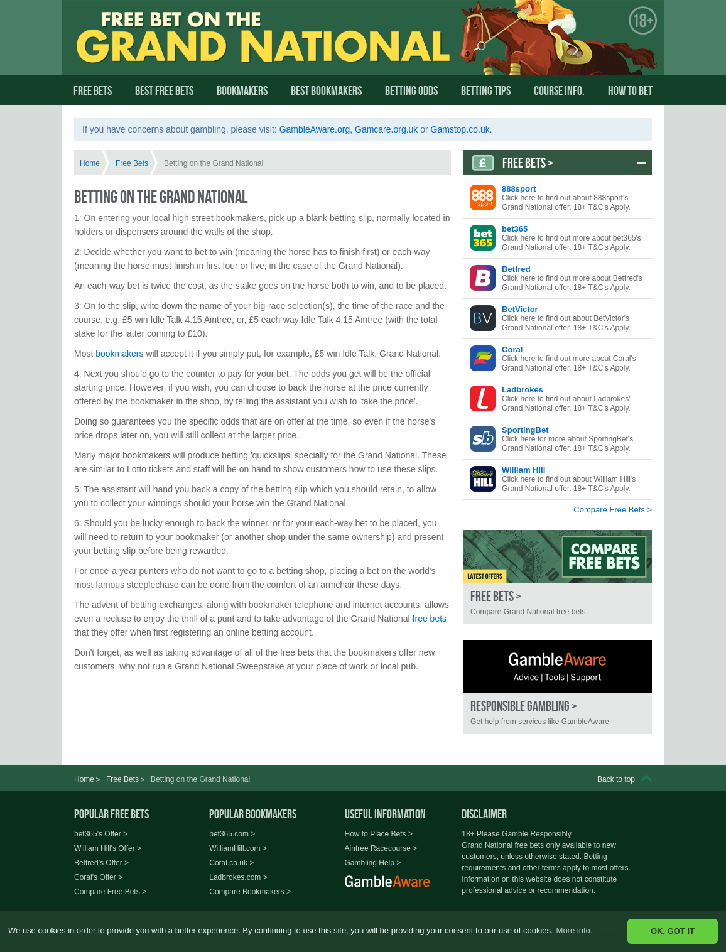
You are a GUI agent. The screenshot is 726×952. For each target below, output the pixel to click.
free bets (430, 619)
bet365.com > (232, 834)
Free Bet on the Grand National (197, 48)
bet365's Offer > (100, 834)
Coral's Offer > (98, 877)
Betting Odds (411, 90)
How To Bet (630, 90)
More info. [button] (574, 930)
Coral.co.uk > (231, 862)
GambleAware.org (314, 129)
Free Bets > (527, 162)
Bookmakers (242, 90)
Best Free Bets (164, 90)
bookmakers (119, 354)
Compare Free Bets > (612, 509)
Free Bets (92, 90)
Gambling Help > (373, 862)
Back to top (616, 779)
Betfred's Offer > (101, 862)
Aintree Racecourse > (381, 848)
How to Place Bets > (379, 834)
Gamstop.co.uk (460, 129)
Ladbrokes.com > (238, 877)
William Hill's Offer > (107, 848)
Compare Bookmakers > (250, 891)
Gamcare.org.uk (386, 129)
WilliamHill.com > (238, 848)
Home (90, 163)
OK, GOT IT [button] (673, 931)
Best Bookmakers (326, 90)
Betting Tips (486, 90)
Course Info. (559, 90)
